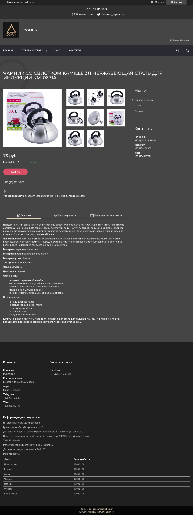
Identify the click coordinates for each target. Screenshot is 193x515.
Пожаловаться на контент (102, 512)
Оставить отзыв (84, 14)
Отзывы (139, 111)
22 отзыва (159, 2)
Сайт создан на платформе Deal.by (96, 509)
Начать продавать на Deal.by (20, 2)
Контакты (75, 50)
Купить (15, 171)
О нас (56, 50)
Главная (8, 50)
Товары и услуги (32, 50)
